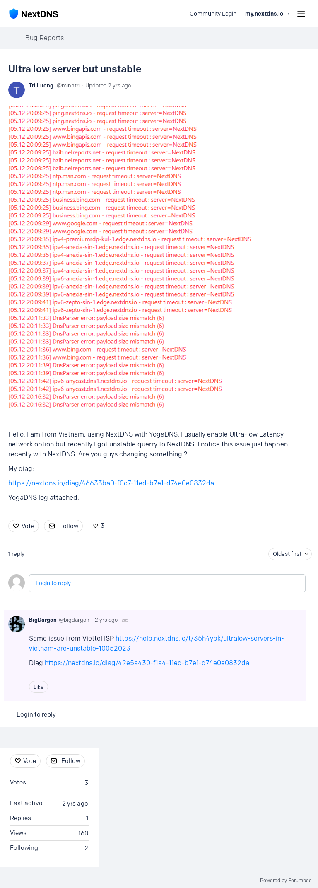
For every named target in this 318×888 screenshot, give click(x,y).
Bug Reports (44, 38)
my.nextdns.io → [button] (267, 13)
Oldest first (287, 553)
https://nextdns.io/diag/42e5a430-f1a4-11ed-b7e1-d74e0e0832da (147, 663)
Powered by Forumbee (286, 880)
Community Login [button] (213, 13)
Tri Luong (41, 85)
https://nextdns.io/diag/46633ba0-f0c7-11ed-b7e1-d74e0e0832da (111, 483)
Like (38, 686)
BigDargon (43, 619)
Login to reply (53, 583)
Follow (68, 526)
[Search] (178, 13)
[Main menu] (301, 13)
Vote (28, 526)
